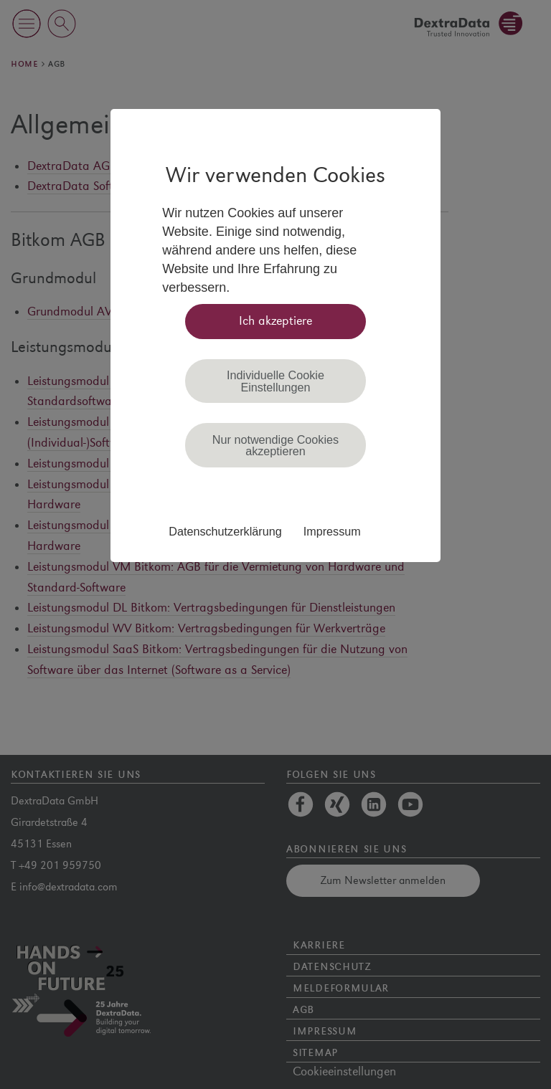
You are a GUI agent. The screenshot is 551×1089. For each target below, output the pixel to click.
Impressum (332, 531)
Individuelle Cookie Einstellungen (275, 380)
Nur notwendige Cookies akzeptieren (275, 445)
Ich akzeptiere (275, 320)
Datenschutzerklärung (225, 531)
